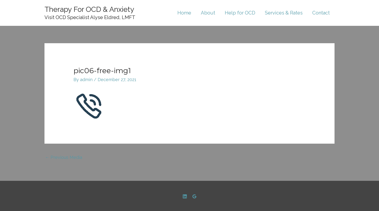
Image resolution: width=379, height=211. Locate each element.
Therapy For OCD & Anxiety (89, 9)
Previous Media (63, 157)
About (208, 13)
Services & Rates (284, 13)
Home (184, 13)
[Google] (194, 196)
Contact (321, 13)
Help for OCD (240, 13)
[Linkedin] (184, 196)
